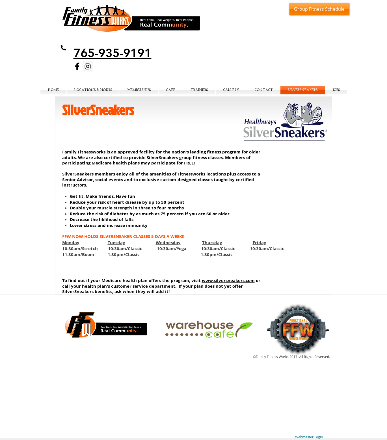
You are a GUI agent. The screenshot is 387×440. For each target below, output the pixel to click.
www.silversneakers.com (228, 280)
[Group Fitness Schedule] (319, 9)
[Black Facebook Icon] (77, 66)
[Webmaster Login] (309, 437)
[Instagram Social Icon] (88, 66)
